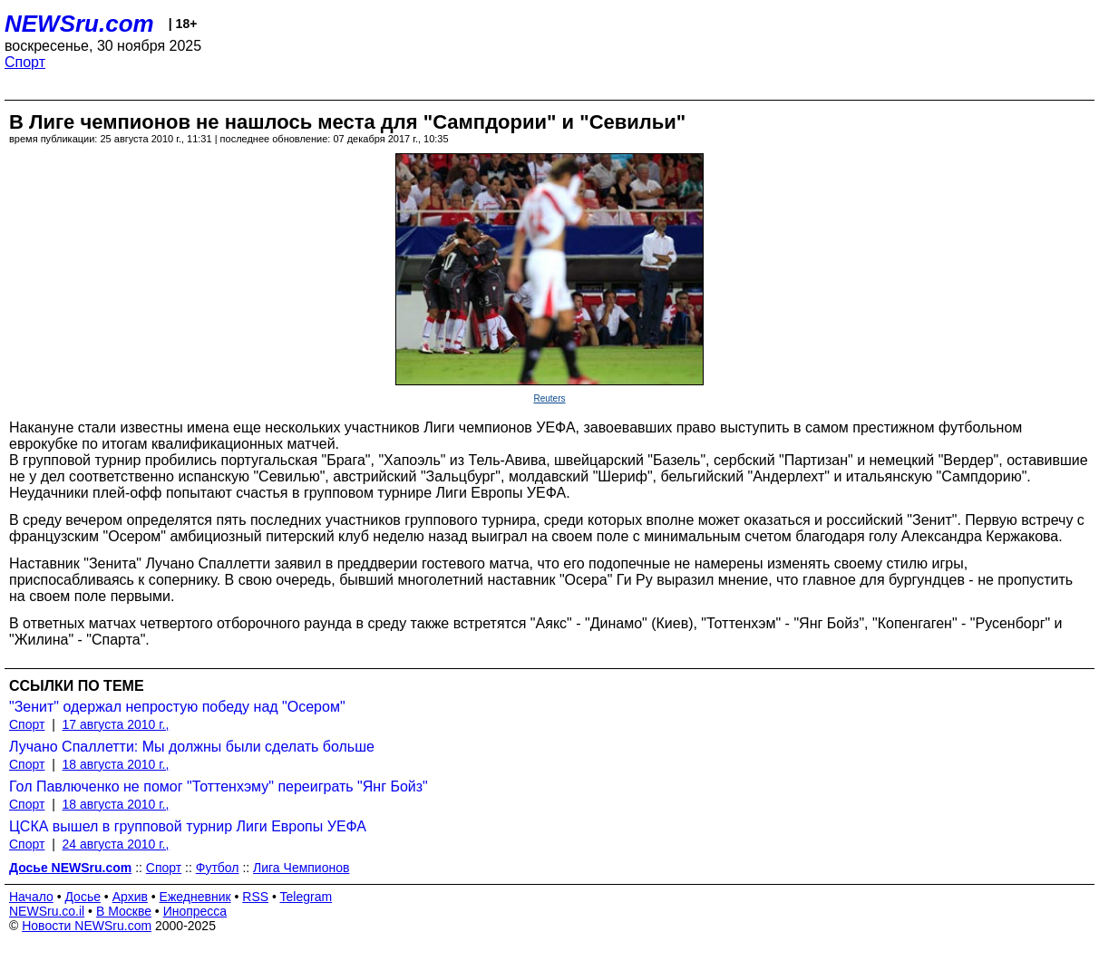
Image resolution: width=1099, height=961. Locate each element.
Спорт (25, 62)
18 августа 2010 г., (116, 764)
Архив (130, 896)
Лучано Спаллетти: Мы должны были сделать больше (191, 746)
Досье (82, 896)
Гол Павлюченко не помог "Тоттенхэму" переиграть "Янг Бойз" (218, 786)
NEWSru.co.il (46, 911)
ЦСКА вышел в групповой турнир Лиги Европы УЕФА (187, 826)
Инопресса (195, 911)
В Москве (123, 911)
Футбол (217, 867)
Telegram (306, 896)
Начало (31, 896)
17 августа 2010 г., (116, 724)
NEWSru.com (79, 23)
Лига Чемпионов (301, 867)
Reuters (549, 398)
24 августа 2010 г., (116, 844)
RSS (255, 896)
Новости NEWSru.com (86, 925)
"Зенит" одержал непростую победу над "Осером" (177, 706)
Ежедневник (195, 896)
